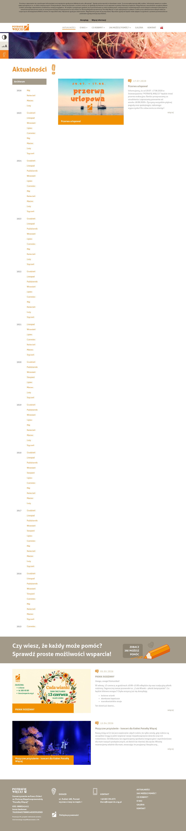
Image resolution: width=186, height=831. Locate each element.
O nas (83, 27)
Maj (28, 90)
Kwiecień (31, 95)
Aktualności (68, 27)
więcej (171, 112)
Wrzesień (31, 123)
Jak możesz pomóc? (119, 27)
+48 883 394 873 (108, 799)
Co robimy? (97, 27)
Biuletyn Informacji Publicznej (161, 27)
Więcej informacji (99, 20)
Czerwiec (31, 133)
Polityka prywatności (66, 815)
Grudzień (31, 113)
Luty (29, 105)
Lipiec (29, 128)
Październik (32, 171)
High (4, 37)
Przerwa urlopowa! (71, 121)
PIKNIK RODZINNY (24, 709)
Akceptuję (84, 20)
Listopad (31, 118)
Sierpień (31, 377)
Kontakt (151, 27)
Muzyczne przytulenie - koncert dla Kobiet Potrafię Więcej (42, 760)
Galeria (139, 27)
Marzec (30, 100)
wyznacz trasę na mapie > (70, 802)
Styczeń (30, 153)
